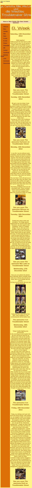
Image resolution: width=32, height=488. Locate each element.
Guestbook (6, 52)
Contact (5, 50)
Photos (5, 43)
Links (4, 58)
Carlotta (14, 21)
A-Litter (5, 38)
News (21, 21)
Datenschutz (6, 63)
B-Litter (5, 40)
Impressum (16, 22)
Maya (10, 21)
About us (5, 21)
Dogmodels (6, 45)
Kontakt (26, 21)
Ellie (18, 21)
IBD (4, 47)
